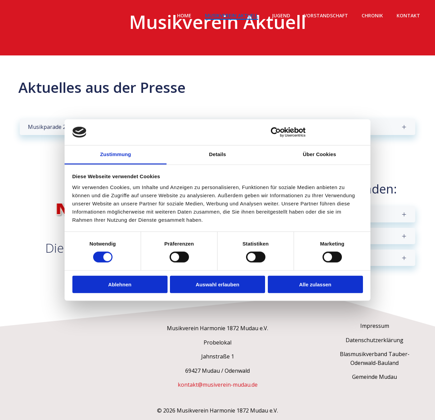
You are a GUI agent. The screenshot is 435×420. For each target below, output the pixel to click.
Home (184, 15)
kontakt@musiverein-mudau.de (218, 384)
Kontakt (408, 15)
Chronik (372, 15)
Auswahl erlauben (217, 284)
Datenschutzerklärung (374, 340)
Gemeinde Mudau (374, 377)
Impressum (374, 326)
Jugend (281, 15)
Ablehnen (119, 284)
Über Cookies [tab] (319, 154)
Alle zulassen (315, 284)
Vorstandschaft (326, 15)
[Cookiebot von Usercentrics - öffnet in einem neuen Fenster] (276, 132)
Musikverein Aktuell (231, 15)
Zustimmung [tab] (115, 154)
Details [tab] (217, 154)
